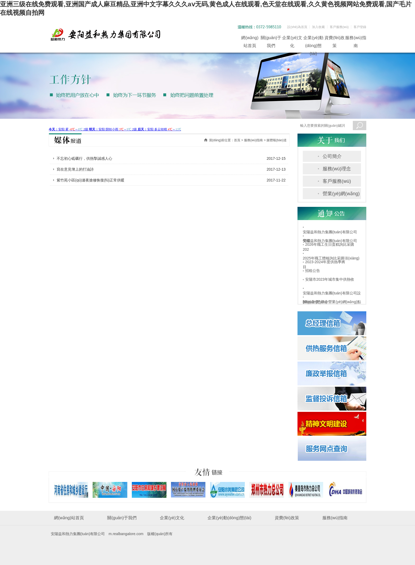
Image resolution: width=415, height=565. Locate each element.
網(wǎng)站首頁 (249, 38)
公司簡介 (332, 156)
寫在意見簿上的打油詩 (75, 169)
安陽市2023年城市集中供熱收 (329, 279)
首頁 (237, 140)
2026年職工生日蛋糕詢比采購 (329, 244)
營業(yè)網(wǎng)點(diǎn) (341, 195)
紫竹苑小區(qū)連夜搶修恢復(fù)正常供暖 (90, 180)
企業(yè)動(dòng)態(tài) (313, 38)
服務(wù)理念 (337, 168)
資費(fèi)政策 (334, 38)
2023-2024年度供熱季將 (325, 262)
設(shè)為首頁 (297, 27)
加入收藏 (318, 27)
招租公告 (312, 270)
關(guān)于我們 (271, 38)
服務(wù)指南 (355, 38)
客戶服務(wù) (339, 27)
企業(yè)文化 (292, 38)
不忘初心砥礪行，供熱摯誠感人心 (84, 158)
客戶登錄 (360, 27)
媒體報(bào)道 (277, 140)
